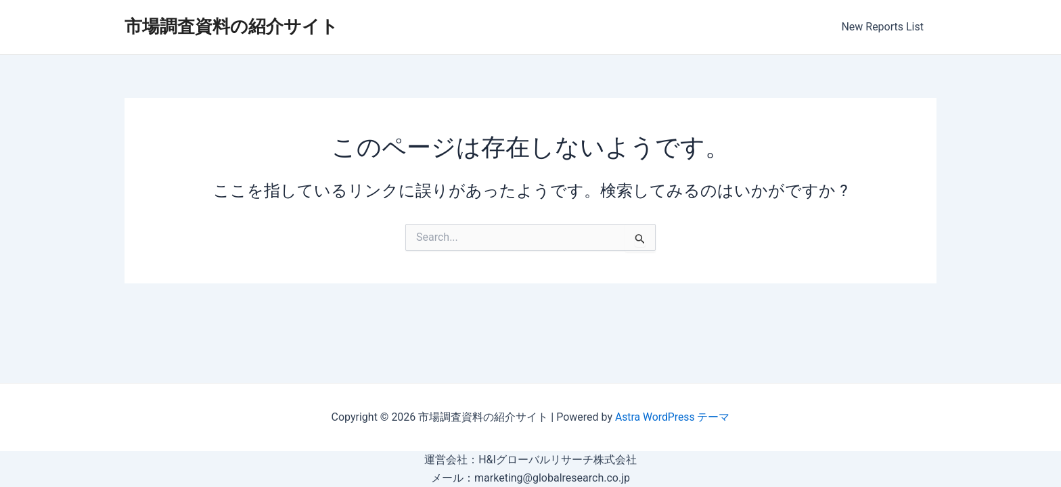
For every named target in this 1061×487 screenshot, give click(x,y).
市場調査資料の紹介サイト (231, 26)
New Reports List (884, 26)
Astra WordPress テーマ (672, 417)
